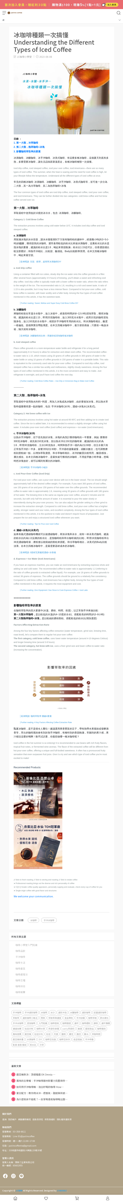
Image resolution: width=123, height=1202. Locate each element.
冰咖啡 (33, 920)
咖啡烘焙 (20, 986)
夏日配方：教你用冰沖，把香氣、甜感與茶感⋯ (39, 1093)
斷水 (86, 1034)
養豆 (71, 1034)
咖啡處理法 (22, 974)
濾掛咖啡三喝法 (30, 1017)
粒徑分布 (38, 1034)
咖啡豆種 (20, 980)
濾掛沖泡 (62, 1012)
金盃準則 (68, 1017)
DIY (40, 1039)
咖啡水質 (40, 1028)
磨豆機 (28, 1034)
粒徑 (48, 1034)
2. (29, 147)
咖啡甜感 (66, 1023)
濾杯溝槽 (105, 1023)
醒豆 (79, 1034)
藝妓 (63, 1034)
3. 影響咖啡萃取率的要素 (27, 151)
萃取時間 (96, 1034)
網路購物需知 (24, 1119)
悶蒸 (43, 1017)
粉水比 (33, 1044)
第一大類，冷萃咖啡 (26, 207)
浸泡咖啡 (31, 1023)
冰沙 (52, 1012)
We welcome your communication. (33, 896)
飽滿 (80, 1028)
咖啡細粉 (86, 1023)
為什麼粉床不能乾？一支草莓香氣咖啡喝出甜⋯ (39, 1099)
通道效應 (17, 1028)
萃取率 (16, 1017)
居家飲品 (89, 1028)
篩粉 (96, 1023)
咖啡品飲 (20, 951)
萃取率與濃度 (54, 1017)
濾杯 (76, 1023)
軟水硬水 (104, 1017)
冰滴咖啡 (31, 1039)
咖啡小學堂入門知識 (26, 945)
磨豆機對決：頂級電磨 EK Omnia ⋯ (33, 1074)
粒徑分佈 (29, 1028)
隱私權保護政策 (64, 1119)
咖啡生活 (20, 962)
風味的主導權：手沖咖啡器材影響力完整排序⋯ (39, 1081)
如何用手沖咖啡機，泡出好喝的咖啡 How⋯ (37, 1087)
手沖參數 (89, 1039)
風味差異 (17, 1034)
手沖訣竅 (80, 1017)
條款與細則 (50, 1119)
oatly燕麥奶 (68, 1028)
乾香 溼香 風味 (19, 1044)
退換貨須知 (37, 1119)
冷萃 (42, 1044)
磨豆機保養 (18, 1039)
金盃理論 (77, 1039)
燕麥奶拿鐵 (53, 1028)
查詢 (4, 1119)
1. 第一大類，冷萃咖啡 (26, 142)
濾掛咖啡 (86, 1012)
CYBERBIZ (62, 1190)
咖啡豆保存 (64, 1039)
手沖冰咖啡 (49, 920)
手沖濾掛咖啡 (31, 1012)
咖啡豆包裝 (50, 1039)
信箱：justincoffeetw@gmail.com (19, 1145)
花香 (56, 1034)
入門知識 (43, 1023)
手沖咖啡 (20, 957)
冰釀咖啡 (74, 1012)
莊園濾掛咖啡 (100, 1012)
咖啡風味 (101, 1028)
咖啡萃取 (92, 1017)
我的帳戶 (12, 1119)
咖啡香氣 (54, 1023)
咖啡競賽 (20, 992)
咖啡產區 (20, 968)
